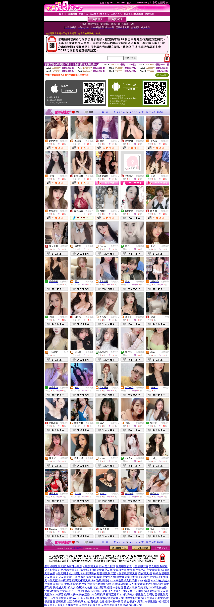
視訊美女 (140, 594)
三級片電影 (130, 587)
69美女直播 (83, 594)
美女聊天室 (153, 569)
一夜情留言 (79, 577)
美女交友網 (109, 577)
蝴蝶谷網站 (113, 584)
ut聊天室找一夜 (57, 580)
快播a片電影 (51, 591)
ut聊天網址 (62, 573)
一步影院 (118, 587)
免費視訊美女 (155, 598)
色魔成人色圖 (84, 587)
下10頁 (152, 112)
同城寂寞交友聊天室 (112, 598)
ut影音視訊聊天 (140, 577)
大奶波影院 (71, 584)
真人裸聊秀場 (70, 605)
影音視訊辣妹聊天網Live (80, 580)
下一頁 (144, 112)
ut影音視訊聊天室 (127, 573)
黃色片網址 (99, 584)
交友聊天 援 (145, 573)
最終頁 (160, 112)
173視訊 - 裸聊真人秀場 (104, 591)
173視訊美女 (127, 594)
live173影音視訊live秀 (63, 594)
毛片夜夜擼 (85, 584)
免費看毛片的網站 (148, 584)
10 (139, 112)
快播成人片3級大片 (64, 587)
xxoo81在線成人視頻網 (123, 580)
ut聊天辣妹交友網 (102, 569)
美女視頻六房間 (133, 601)
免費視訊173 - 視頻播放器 (75, 591)
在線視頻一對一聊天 (111, 601)
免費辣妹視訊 (74, 566)
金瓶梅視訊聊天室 (89, 605)
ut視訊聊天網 (90, 566)
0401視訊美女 (88, 573)
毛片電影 (143, 587)
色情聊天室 (67, 569)
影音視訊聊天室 (106, 573)
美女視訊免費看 (158, 566)
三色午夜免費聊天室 (60, 598)
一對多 (166, 317)
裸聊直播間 (112, 594)
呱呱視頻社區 (64, 601)
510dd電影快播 (158, 587)
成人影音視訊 (52, 569)
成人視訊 (74, 573)
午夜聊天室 (125, 591)
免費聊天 (89, 211)
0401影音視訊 (83, 569)
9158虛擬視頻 (141, 591)
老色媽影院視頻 (102, 587)
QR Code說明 (162, 75)
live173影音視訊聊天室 (85, 598)
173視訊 (148, 601)
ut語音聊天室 (77, 548)
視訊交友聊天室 (62, 577)
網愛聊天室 (123, 577)
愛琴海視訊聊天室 (55, 566)
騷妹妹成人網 (129, 584)
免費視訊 (64, 141)
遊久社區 (58, 584)
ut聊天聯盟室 (94, 577)
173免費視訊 (97, 594)
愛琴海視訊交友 (136, 569)
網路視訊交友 (124, 566)
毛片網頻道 (103, 580)
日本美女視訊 (107, 566)
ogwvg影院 (144, 580)
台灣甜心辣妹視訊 (135, 598)
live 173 (57, 605)
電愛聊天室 (120, 569)
